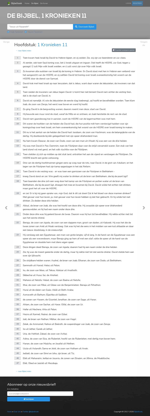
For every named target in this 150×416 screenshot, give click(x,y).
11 (17, 132)
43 (17, 343)
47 (17, 363)
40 (17, 329)
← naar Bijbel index (23, 50)
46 (17, 358)
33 (17, 294)
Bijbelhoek (14, 3)
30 (17, 280)
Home (27, 3)
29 (17, 275)
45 (17, 353)
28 (17, 270)
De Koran (44, 3)
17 (17, 176)
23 (17, 235)
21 (17, 214)
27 (17, 265)
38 (17, 319)
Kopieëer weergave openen (124, 50)
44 (17, 348)
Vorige (6, 41)
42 (17, 338)
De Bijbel (34, 3)
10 (17, 123)
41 (17, 333)
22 (17, 222)
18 (17, 181)
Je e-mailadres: (13, 389)
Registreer (137, 3)
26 (17, 260)
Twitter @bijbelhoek (31, 411)
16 (17, 171)
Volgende (143, 43)
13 (17, 145)
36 (17, 309)
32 (17, 290)
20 (17, 205)
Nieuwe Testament (35, 32)
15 (17, 162)
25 (17, 252)
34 (17, 299)
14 (17, 154)
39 (17, 324)
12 (17, 141)
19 (17, 193)
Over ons (17, 411)
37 (17, 314)
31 (17, 285)
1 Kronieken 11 (52, 45)
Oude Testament (16, 32)
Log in (128, 3)
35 (17, 304)
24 (17, 247)
